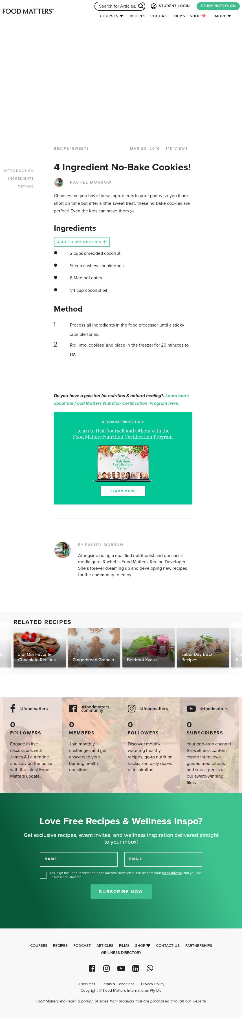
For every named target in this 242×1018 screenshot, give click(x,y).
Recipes (138, 16)
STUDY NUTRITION (218, 6)
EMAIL (136, 859)
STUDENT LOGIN (170, 6)
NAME (51, 859)
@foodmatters (34, 709)
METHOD (26, 186)
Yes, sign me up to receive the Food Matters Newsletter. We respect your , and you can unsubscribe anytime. (126, 875)
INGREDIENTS (21, 178)
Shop (198, 16)
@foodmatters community (95, 709)
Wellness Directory (121, 952)
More (220, 16)
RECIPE (61, 148)
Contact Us (168, 945)
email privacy (172, 873)
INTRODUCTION (19, 171)
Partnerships (198, 945)
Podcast (159, 16)
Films (179, 16)
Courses (109, 16)
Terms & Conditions (118, 984)
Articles (104, 945)
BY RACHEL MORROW (101, 545)
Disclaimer (86, 984)
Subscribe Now (121, 892)
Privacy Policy (152, 984)
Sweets (80, 148)
